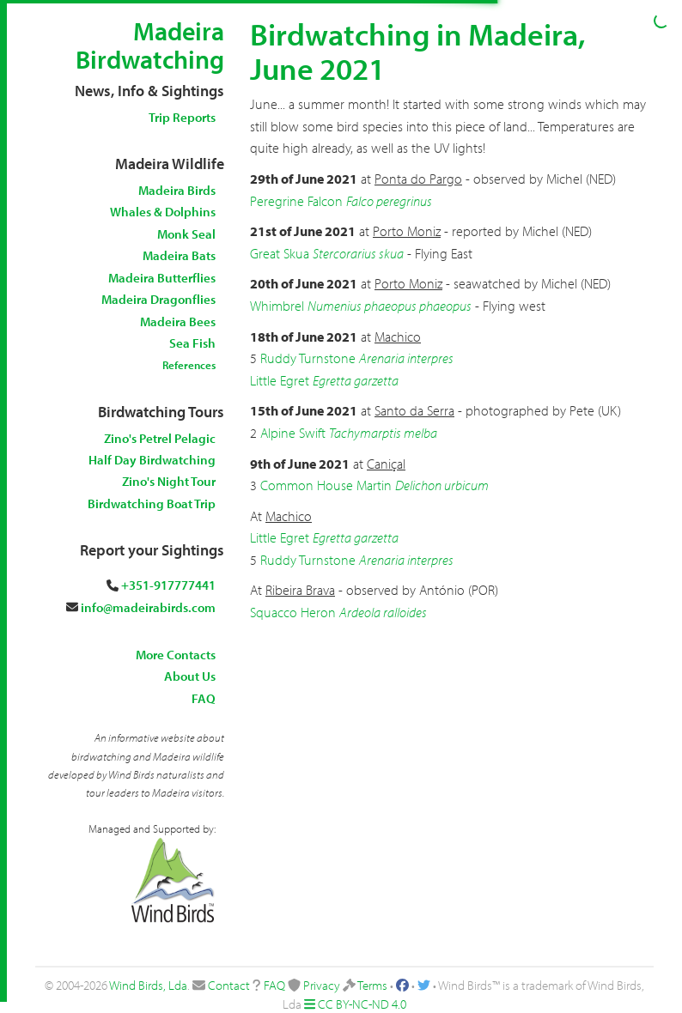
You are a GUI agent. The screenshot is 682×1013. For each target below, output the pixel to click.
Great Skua (279, 253)
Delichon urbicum (442, 485)
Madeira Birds (177, 190)
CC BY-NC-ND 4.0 (362, 1004)
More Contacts (176, 654)
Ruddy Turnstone (308, 358)
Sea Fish (192, 343)
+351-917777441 (168, 585)
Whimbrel (277, 305)
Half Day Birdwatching (152, 460)
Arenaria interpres (406, 358)
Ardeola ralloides (383, 612)
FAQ (204, 698)
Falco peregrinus (389, 200)
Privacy (321, 985)
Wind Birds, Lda (148, 985)
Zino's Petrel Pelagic (160, 438)
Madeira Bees (178, 321)
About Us (190, 676)
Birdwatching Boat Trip (152, 503)
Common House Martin (326, 485)
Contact (229, 985)
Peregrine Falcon (296, 200)
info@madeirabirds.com (148, 607)
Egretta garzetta (356, 380)
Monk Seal (186, 234)
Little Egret (279, 380)
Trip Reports (182, 117)
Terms (372, 985)
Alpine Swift (293, 432)
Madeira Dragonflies (158, 299)
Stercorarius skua (358, 253)
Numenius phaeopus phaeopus (390, 305)
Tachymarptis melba (383, 432)
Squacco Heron (293, 612)
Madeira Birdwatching (150, 45)
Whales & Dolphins (163, 211)
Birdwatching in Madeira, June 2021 (418, 51)
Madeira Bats (179, 255)
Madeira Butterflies (162, 278)
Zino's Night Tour (169, 481)
